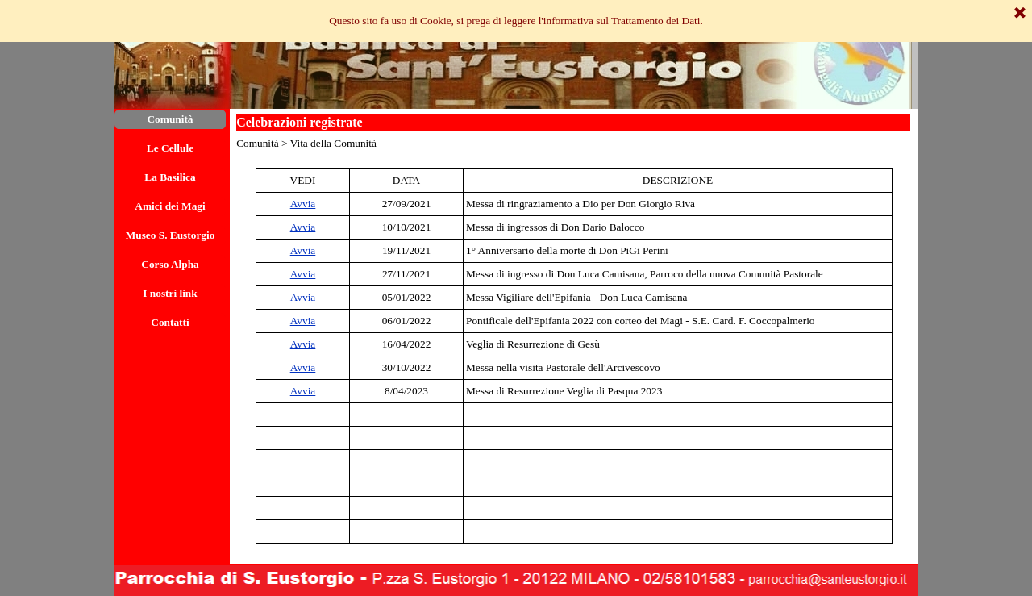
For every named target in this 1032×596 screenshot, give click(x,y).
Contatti (170, 322)
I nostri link (170, 293)
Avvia (303, 204)
